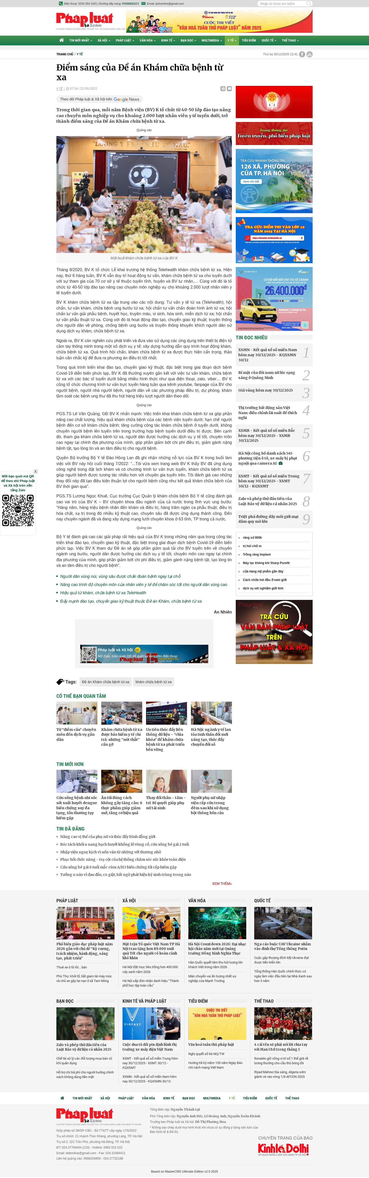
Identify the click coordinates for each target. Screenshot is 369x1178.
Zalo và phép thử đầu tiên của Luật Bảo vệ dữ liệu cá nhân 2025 (267, 501)
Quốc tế (269, 40)
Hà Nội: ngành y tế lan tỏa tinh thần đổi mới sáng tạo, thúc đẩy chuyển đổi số (211, 737)
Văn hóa (148, 40)
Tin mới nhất (80, 40)
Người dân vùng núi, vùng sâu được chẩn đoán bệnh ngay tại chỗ (120, 576)
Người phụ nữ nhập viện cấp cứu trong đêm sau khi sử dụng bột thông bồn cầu (210, 805)
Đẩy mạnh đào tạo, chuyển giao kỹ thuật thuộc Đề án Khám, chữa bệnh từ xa (131, 601)
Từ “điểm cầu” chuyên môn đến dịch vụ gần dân (76, 734)
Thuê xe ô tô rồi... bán (71, 967)
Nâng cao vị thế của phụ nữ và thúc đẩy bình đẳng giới (107, 836)
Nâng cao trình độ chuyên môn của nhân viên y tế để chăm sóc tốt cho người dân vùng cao (143, 584)
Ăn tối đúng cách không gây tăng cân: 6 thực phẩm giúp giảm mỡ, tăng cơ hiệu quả (121, 805)
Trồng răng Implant (257, 554)
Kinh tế (168, 40)
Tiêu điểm (249, 40)
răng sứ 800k (252, 537)
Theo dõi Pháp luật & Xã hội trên (86, 99)
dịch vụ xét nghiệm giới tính (263, 588)
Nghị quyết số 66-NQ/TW (206, 1054)
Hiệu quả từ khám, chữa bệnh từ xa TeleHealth (103, 593)
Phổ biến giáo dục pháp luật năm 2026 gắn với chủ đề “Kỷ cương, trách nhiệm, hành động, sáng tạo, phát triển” (84, 951)
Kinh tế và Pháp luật (144, 1001)
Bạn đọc (188, 40)
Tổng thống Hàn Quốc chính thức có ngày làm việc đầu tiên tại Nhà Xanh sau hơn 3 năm (283, 975)
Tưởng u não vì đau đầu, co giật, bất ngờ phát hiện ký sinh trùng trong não (125, 874)
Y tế (232, 40)
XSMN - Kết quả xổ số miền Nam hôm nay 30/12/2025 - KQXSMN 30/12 (267, 354)
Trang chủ (64, 54)
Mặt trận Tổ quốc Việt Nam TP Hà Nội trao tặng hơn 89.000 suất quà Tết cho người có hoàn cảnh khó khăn (151, 951)
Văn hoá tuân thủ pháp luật (211, 1044)
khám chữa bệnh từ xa (153, 682)
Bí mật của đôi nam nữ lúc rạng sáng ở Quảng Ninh (266, 375)
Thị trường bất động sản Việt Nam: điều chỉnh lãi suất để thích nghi (267, 412)
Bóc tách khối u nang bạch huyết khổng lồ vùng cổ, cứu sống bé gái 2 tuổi (124, 844)
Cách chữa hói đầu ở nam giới (264, 580)
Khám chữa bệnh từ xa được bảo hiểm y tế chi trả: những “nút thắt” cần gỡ (121, 737)
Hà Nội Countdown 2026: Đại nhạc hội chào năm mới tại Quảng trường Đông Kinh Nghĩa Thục (217, 949)
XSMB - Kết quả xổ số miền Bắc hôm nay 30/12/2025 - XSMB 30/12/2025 (266, 435)
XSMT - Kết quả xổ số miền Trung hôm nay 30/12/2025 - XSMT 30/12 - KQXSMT (269, 481)
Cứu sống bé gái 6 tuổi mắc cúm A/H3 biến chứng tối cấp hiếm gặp (118, 867)
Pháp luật (125, 40)
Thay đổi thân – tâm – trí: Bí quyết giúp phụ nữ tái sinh (166, 802)
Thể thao (290, 40)
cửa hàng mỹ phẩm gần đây (263, 571)
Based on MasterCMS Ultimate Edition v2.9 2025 (184, 1171)
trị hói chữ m (252, 546)
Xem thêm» (222, 884)
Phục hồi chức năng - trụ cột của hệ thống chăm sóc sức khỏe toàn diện (123, 859)
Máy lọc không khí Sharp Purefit (266, 563)
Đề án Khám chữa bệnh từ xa (105, 682)
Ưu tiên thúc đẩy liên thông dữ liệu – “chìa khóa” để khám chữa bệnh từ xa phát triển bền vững (165, 739)
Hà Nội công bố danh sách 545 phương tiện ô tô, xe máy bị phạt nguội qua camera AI (267, 458)
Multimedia (212, 40)
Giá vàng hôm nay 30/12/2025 (265, 390)
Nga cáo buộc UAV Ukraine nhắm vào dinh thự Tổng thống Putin (282, 946)
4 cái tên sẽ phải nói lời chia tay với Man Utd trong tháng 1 (281, 1046)
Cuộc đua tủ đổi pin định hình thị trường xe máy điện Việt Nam (149, 1046)
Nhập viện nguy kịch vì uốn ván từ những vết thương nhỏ (110, 852)
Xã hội (104, 40)
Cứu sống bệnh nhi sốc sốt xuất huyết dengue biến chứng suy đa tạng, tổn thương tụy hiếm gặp (76, 807)
